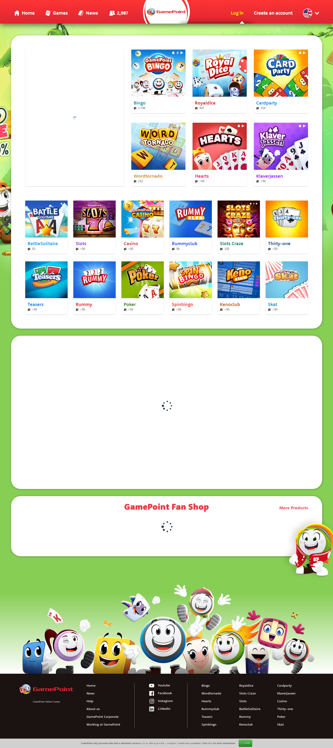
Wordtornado (211, 693)
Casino (282, 701)
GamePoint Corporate (102, 717)
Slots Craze (247, 693)
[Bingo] (158, 81)
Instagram (161, 701)
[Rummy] (94, 288)
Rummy (245, 717)
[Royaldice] (220, 81)
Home (90, 685)
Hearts (206, 701)
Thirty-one (285, 709)
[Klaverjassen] (281, 154)
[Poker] (142, 288)
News (90, 693)
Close (245, 743)
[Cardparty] (281, 81)
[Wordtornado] (158, 154)
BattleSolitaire (249, 709)
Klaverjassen (286, 693)
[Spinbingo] (190, 288)
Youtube (159, 686)
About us (93, 709)
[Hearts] (220, 154)
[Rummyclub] (190, 227)
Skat (280, 724)
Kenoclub (246, 724)
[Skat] (287, 288)
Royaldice (246, 685)
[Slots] (94, 227)
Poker (281, 717)
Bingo (205, 685)
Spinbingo (208, 724)
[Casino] (142, 227)
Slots (243, 701)
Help (89, 701)
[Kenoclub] (239, 288)
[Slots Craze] (239, 227)
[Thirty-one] (287, 227)
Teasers (206, 717)
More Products (293, 507)
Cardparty (284, 685)
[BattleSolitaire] (46, 227)
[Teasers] (46, 288)
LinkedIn (159, 709)
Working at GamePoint (103, 724)
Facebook (160, 693)
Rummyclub (210, 709)
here (210, 743)
